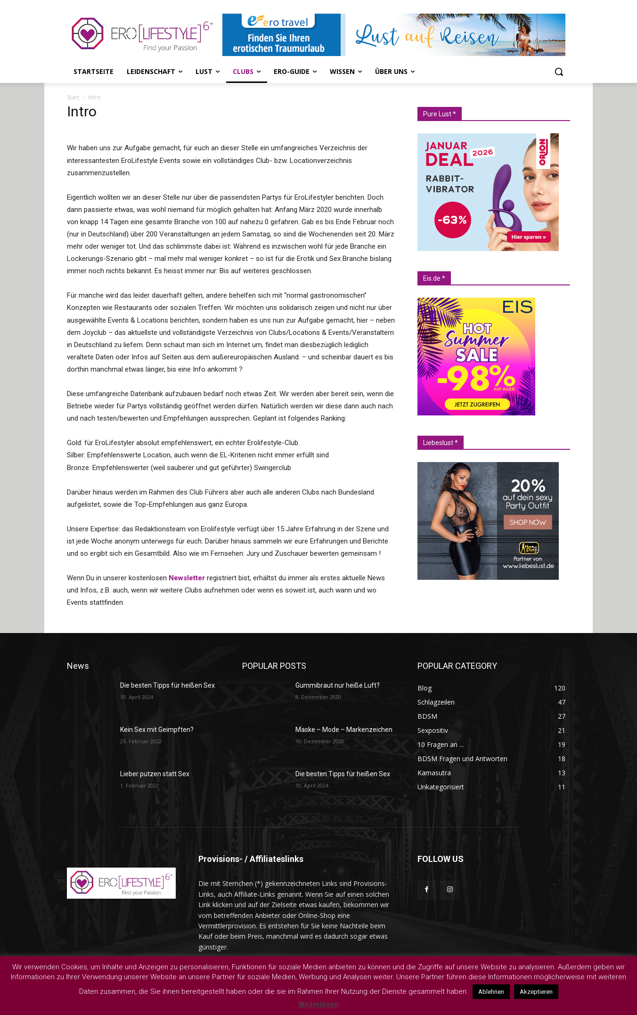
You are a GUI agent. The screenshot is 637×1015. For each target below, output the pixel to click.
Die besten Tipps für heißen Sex (167, 685)
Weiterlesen (318, 1004)
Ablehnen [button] (491, 991)
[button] (558, 71)
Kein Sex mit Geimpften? (157, 729)
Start (73, 97)
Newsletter (187, 578)
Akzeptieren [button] (536, 991)
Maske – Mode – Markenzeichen (343, 729)
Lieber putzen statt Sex (154, 774)
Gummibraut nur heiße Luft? (337, 685)
